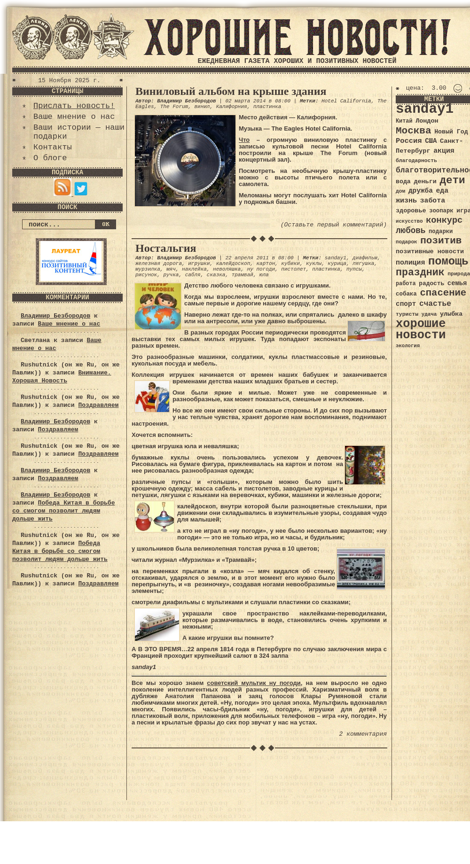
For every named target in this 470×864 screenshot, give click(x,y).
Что (244, 139)
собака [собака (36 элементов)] (406, 294)
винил (202, 106)
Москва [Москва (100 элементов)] (413, 130)
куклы (313, 263)
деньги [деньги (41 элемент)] (425, 181)
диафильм (364, 258)
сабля (193, 275)
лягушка (363, 263)
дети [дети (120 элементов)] (452, 180)
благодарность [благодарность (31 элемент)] (416, 160)
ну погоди (261, 269)
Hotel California (346, 101)
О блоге (50, 158)
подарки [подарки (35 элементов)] (441, 231)
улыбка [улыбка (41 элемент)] (451, 314)
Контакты (52, 147)
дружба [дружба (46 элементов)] (420, 191)
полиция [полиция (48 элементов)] (410, 262)
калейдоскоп (233, 263)
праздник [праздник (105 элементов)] (420, 272)
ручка (171, 275)
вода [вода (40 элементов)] (403, 181)
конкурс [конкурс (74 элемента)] (444, 221)
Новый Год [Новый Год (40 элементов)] (451, 131)
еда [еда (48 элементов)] (442, 191)
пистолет (293, 269)
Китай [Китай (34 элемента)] (404, 121)
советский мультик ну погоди (254, 682)
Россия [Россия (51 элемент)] (409, 141)
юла (264, 275)
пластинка (267, 106)
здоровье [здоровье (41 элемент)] (411, 210)
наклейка (194, 269)
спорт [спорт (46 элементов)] (406, 304)
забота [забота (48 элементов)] (432, 200)
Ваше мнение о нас (74, 116)
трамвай (242, 275)
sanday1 (335, 258)
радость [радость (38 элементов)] (431, 283)
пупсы (354, 269)
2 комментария (363, 734)
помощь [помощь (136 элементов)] (448, 261)
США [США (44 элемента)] (431, 141)
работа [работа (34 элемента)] (406, 283)
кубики (290, 263)
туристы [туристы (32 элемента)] (407, 314)
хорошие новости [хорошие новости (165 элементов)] (421, 329)
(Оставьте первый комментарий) (334, 224)
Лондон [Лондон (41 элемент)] (426, 121)
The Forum (174, 106)
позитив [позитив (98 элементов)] (441, 240)
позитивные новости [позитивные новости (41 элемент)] (430, 251)
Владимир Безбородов (55, 315)
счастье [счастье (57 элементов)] (435, 303)
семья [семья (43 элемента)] (457, 283)
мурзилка (147, 269)
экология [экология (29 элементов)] (408, 346)
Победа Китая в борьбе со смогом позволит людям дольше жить (63, 510)
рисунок (146, 275)
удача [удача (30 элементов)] (429, 314)
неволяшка (227, 269)
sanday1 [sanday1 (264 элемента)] (425, 109)
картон (265, 263)
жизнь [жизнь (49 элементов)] (406, 200)
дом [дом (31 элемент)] (400, 191)
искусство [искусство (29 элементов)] (409, 221)
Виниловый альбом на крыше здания (230, 91)
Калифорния (231, 106)
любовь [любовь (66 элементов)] (410, 230)
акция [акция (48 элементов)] (443, 151)
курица (337, 263)
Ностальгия (165, 248)
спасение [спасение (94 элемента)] (443, 293)
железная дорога (158, 263)
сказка (216, 275)
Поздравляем (98, 405)
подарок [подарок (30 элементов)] (406, 242)
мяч (171, 269)
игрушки (199, 263)
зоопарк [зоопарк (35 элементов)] (441, 211)
